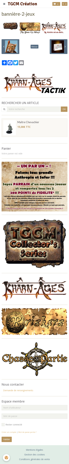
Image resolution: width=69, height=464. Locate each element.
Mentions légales (34, 449)
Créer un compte (9, 432)
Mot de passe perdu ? (27, 432)
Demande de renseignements (18, 390)
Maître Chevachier (28, 122)
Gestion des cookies (34, 454)
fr (63, 4)
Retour (34, 46)
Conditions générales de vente (34, 459)
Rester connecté (12, 424)
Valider (6, 439)
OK (64, 109)
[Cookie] (6, 457)
